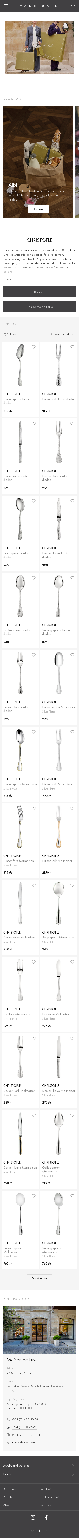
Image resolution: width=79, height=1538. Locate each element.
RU (46, 1531)
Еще (7, 279)
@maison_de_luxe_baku (24, 1435)
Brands (7, 1497)
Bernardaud (13, 1386)
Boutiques (9, 1489)
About (7, 1505)
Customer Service (51, 1497)
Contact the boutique (39, 307)
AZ (32, 1531)
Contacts (45, 1505)
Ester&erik (12, 1391)
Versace (25, 1386)
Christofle (58, 1386)
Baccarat (47, 1386)
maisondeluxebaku (21, 1442)
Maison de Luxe (22, 1359)
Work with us (48, 1489)
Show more (39, 1278)
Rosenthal (35, 1386)
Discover (39, 292)
